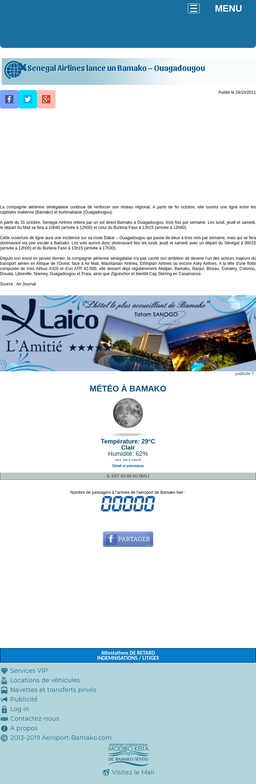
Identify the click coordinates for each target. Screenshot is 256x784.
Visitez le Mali (133, 772)
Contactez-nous (34, 718)
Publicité (24, 699)
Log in (19, 709)
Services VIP (29, 670)
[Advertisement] (128, 157)
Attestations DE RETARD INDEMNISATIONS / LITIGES (128, 655)
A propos (24, 728)
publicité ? (244, 373)
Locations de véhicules (45, 680)
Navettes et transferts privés (53, 690)
